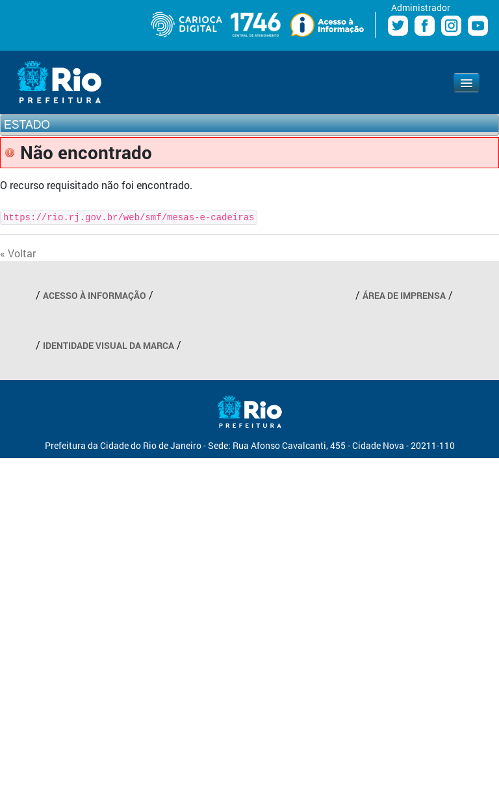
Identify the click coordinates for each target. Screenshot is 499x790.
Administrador (420, 7)
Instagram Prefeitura (451, 26)
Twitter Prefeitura (398, 26)
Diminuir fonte (9, 22)
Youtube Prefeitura (478, 26)
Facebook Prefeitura (425, 26)
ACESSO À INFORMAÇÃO (94, 295)
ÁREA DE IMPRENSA (404, 295)
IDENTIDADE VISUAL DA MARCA (108, 345)
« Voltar (18, 253)
